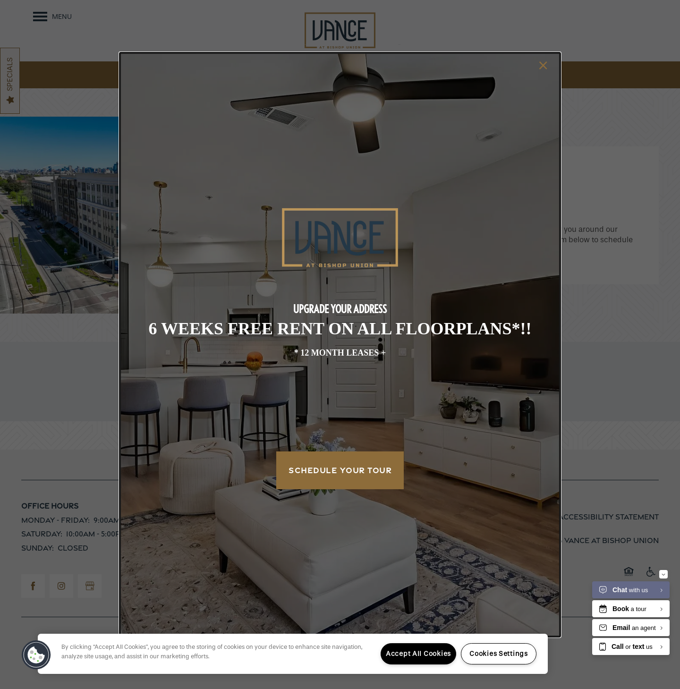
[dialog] (340, 344)
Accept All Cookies (418, 654)
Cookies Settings (498, 654)
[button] (36, 655)
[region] (293, 654)
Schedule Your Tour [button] (340, 470)
